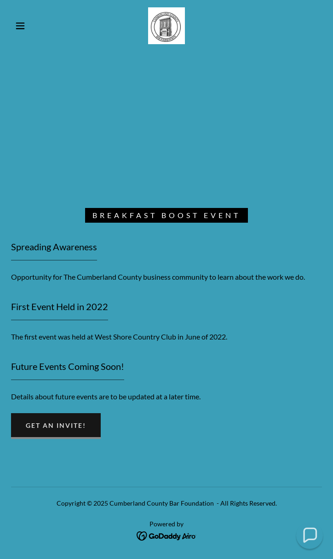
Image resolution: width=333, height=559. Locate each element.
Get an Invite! (56, 425)
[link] (166, 25)
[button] (26, 26)
